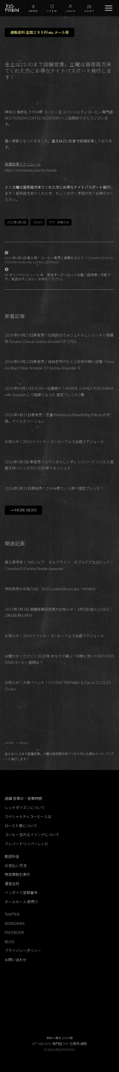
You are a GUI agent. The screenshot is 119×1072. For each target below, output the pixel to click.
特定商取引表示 (17, 874)
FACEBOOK (14, 932)
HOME (9, 743)
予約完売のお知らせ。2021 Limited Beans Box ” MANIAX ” (51, 589)
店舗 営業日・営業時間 (23, 798)
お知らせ (63, 222)
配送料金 (12, 856)
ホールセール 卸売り (21, 902)
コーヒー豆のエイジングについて (32, 834)
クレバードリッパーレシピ (26, 844)
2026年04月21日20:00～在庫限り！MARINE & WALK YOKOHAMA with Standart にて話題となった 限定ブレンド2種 (59, 391)
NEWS (37, 222)
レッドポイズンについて (25, 807)
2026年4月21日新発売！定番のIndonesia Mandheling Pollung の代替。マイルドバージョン (57, 418)
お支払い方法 (16, 865)
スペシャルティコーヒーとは (28, 816)
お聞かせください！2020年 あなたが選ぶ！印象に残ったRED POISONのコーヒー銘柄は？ (59, 659)
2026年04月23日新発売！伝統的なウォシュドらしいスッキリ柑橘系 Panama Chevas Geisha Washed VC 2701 (59, 338)
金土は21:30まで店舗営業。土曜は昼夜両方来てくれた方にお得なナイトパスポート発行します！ (59, 756)
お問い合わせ (16, 960)
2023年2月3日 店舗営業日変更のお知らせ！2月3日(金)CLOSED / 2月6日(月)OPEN (58, 612)
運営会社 (12, 883)
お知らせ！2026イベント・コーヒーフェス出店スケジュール (54, 441)
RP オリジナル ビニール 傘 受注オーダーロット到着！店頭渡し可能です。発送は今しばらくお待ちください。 (58, 277)
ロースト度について (21, 826)
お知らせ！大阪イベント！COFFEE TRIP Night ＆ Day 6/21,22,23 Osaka (58, 685)
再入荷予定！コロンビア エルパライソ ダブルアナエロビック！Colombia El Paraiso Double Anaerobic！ (59, 565)
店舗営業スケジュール (23, 164)
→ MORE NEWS (23, 510)
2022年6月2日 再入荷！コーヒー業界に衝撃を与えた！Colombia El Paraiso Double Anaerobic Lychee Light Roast (59, 260)
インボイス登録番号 (21, 892)
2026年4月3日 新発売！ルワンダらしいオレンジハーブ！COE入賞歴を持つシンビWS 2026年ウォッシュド (59, 465)
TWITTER (12, 914)
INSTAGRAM (14, 923)
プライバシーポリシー (23, 950)
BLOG (10, 941)
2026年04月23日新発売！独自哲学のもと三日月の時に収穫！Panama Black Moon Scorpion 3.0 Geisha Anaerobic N (59, 364)
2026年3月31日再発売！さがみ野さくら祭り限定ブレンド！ (54, 488)
